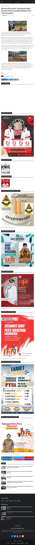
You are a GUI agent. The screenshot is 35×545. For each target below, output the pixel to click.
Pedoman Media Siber (20, 543)
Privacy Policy (13, 543)
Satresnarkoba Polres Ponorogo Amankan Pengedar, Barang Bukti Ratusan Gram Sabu (20, 477)
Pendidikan (18, 500)
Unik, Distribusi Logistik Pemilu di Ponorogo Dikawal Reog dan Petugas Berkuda (19, 507)
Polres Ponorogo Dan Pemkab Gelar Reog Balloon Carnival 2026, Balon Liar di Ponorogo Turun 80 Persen (20, 487)
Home (8, 543)
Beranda (2, 6)
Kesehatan (11, 500)
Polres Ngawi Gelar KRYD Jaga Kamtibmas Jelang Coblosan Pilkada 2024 (20, 511)
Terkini (12, 76)
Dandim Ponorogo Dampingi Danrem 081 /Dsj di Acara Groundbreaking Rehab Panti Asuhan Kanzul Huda (20, 467)
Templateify (19, 540)
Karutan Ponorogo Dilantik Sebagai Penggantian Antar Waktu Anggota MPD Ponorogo (20, 517)
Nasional (6, 500)
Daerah (3, 500)
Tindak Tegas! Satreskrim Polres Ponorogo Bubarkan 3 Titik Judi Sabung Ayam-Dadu (19, 472)
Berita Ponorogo (6, 6)
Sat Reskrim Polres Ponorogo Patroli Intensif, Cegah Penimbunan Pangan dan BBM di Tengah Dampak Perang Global (20, 482)
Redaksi (26, 543)
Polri (14, 500)
